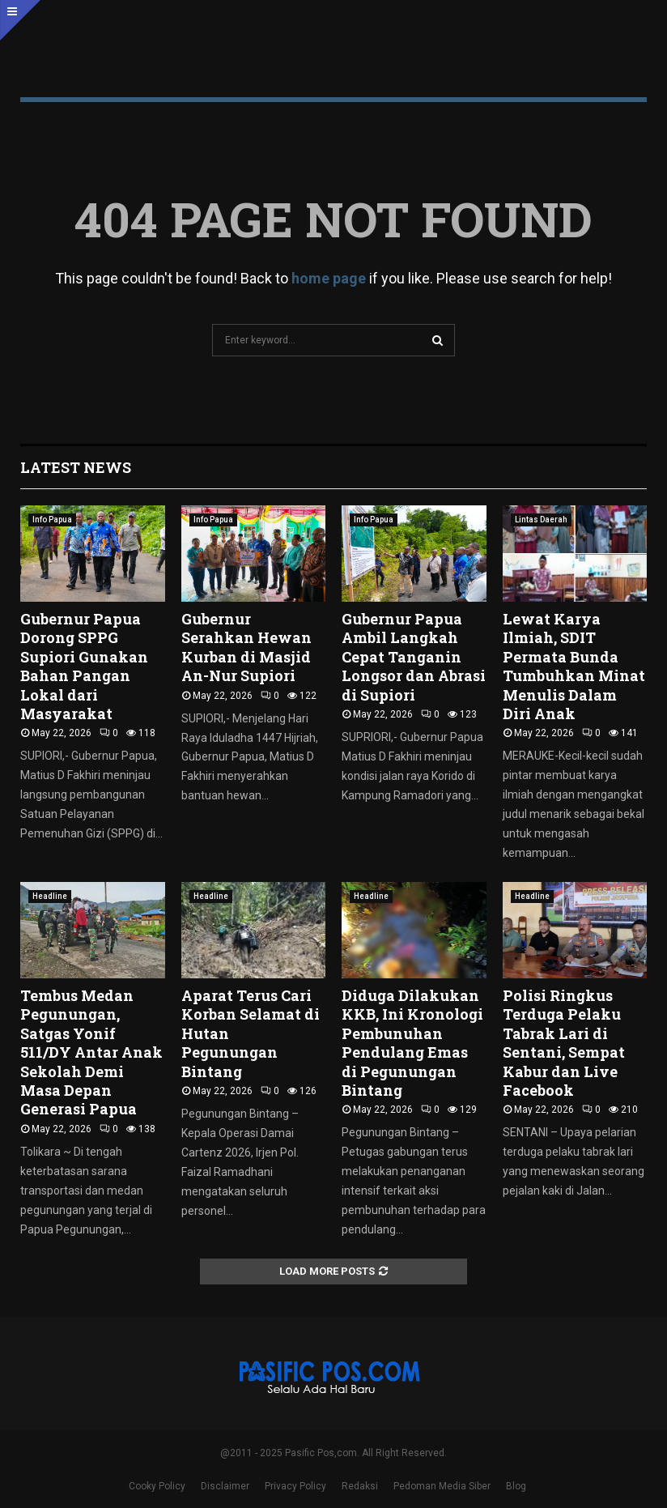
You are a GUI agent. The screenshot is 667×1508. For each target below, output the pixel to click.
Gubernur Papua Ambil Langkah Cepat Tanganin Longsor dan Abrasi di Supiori (414, 657)
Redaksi (360, 1486)
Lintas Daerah (541, 519)
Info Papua (52, 519)
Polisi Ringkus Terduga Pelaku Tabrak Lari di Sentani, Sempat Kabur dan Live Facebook (564, 1043)
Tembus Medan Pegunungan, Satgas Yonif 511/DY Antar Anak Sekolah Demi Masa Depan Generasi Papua (91, 1052)
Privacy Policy (295, 1486)
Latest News (75, 467)
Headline (49, 896)
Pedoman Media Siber (442, 1486)
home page (328, 278)
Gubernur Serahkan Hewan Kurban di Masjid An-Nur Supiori (246, 647)
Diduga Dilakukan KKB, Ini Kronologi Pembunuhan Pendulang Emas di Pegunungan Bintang (412, 1043)
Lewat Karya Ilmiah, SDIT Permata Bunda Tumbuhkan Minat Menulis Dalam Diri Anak (574, 666)
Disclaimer (225, 1486)
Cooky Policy (157, 1486)
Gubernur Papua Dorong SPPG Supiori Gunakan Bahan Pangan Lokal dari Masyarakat (84, 666)
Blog (516, 1486)
